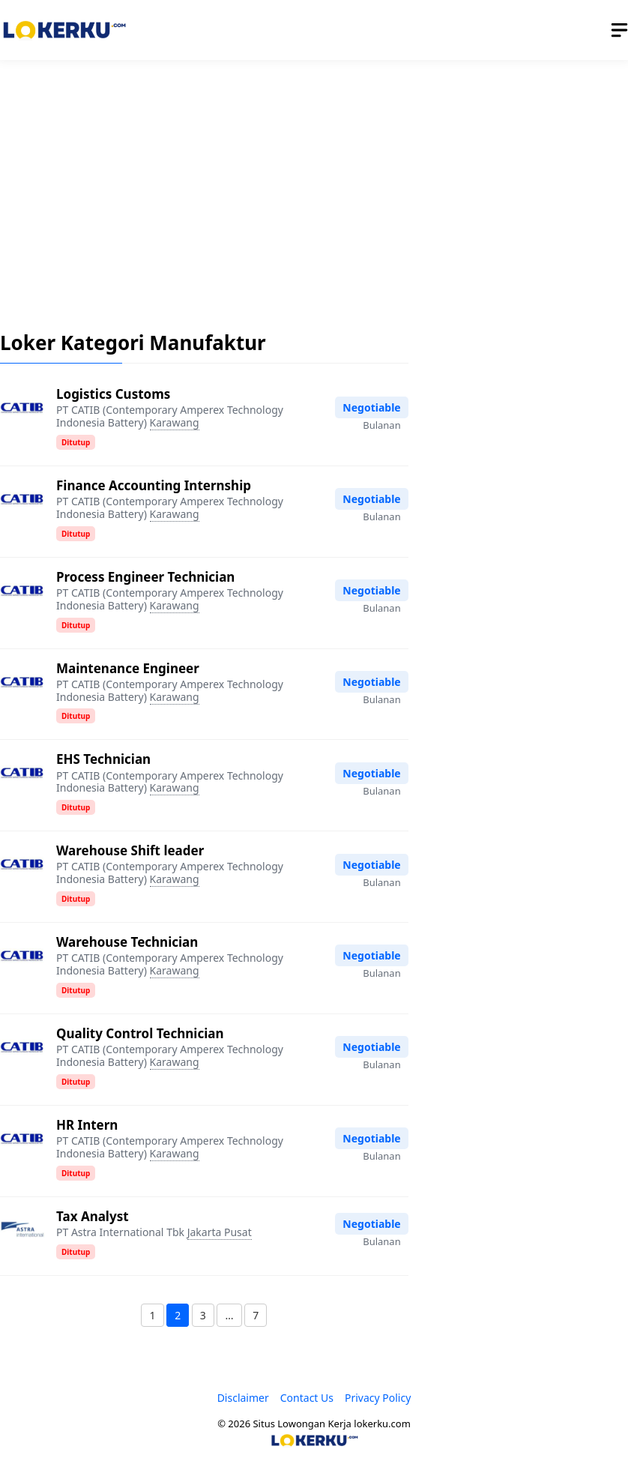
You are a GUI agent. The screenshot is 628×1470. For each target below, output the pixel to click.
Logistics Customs (113, 394)
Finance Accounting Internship (153, 485)
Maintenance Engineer (127, 668)
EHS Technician (103, 759)
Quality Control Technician (139, 1033)
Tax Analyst (92, 1216)
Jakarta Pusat (219, 1232)
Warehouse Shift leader (130, 850)
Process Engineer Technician (145, 576)
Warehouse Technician (127, 942)
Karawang (174, 422)
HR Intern (87, 1124)
